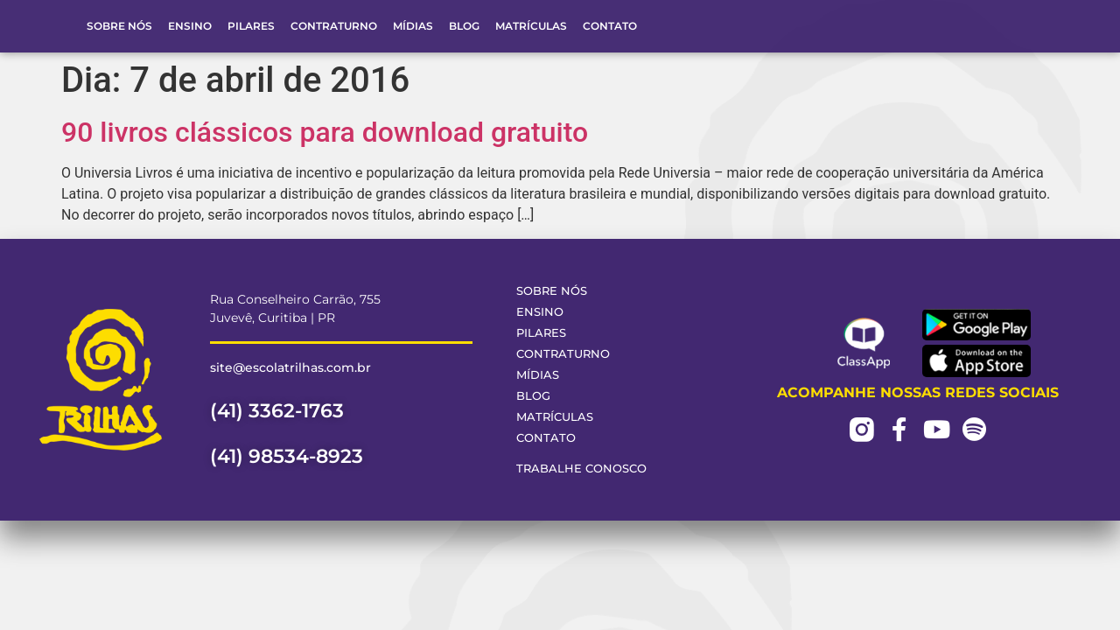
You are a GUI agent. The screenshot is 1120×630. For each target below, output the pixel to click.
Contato (610, 25)
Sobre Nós (119, 25)
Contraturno (333, 25)
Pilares (251, 25)
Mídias (413, 25)
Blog (464, 25)
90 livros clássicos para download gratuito (324, 132)
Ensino (190, 25)
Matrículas (531, 25)
